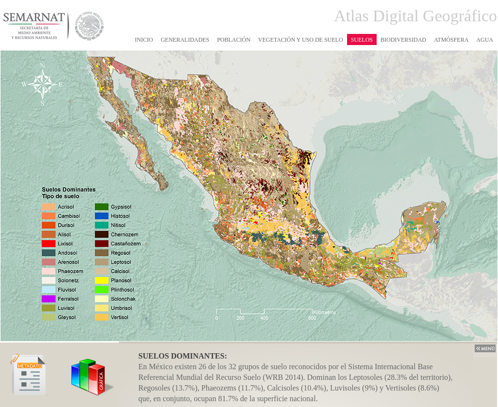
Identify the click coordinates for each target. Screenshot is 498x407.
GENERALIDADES (185, 39)
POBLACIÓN (233, 39)
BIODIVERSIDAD (403, 39)
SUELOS (362, 39)
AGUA (484, 39)
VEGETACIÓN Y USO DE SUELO (300, 39)
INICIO (144, 39)
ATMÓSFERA (451, 39)
